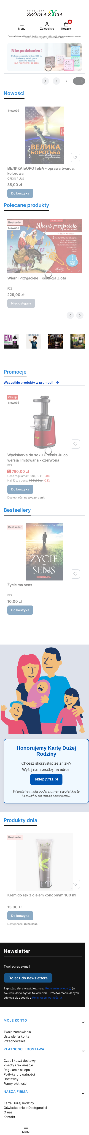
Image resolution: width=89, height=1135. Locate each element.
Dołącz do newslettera (28, 978)
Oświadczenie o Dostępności (25, 1108)
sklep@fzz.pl (46, 779)
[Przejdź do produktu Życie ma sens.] (44, 551)
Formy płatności (15, 1083)
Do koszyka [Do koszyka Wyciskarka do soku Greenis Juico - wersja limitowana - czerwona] (20, 489)
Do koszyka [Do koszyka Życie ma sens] (20, 610)
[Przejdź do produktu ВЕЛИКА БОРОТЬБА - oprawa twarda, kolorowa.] (44, 135)
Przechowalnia (14, 1041)
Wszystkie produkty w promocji (31, 382)
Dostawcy (11, 1079)
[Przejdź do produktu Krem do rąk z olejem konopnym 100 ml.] (44, 862)
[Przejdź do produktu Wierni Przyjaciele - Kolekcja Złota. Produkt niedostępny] (44, 246)
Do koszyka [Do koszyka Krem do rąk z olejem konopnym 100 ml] (20, 916)
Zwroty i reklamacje (18, 1065)
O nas (8, 1112)
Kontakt (9, 1117)
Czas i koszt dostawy (20, 1060)
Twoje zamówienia (17, 1032)
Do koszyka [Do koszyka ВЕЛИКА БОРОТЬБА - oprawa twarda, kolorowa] (20, 193)
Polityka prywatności (45, 997)
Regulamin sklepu (56, 988)
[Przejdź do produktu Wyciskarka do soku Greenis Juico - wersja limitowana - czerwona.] (44, 422)
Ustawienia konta (16, 1036)
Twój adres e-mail (17, 966)
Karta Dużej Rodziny (19, 1103)
